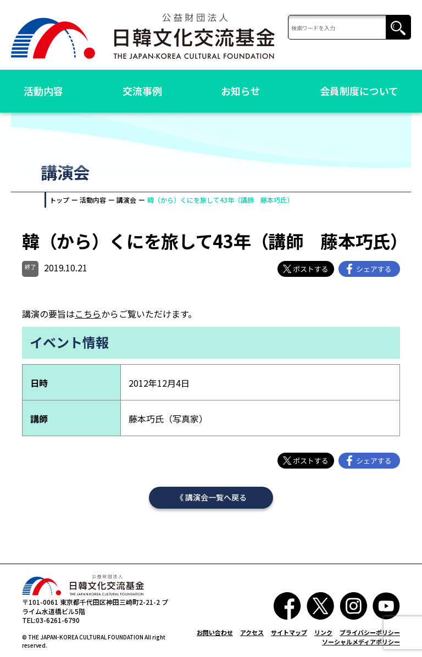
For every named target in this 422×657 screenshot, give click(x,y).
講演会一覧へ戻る (216, 497)
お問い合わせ (215, 632)
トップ (59, 199)
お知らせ (240, 90)
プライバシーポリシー (370, 632)
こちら (88, 313)
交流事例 (142, 90)
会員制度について (359, 90)
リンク (323, 632)
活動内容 (43, 90)
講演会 (126, 199)
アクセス (252, 632)
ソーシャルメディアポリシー (361, 641)
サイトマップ (289, 632)
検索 (398, 27)
